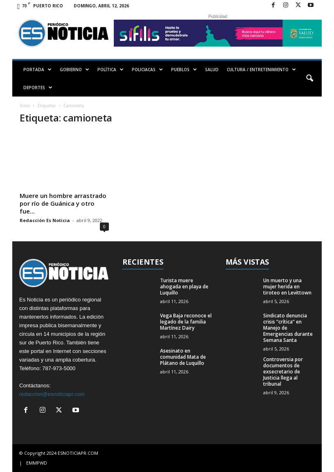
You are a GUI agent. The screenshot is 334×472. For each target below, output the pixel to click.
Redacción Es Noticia (45, 220)
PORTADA (37, 70)
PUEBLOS (184, 70)
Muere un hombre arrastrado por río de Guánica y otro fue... (63, 203)
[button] (309, 79)
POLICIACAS (147, 70)
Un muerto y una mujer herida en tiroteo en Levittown (287, 286)
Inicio (25, 105)
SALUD (212, 69)
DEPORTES (37, 88)
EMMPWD (36, 463)
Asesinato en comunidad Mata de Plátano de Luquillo (183, 356)
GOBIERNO (74, 70)
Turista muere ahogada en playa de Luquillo (184, 286)
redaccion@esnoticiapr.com (52, 394)
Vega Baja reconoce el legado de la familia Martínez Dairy (186, 321)
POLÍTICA (110, 70)
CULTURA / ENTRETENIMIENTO (261, 70)
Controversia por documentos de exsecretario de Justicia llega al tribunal (283, 371)
